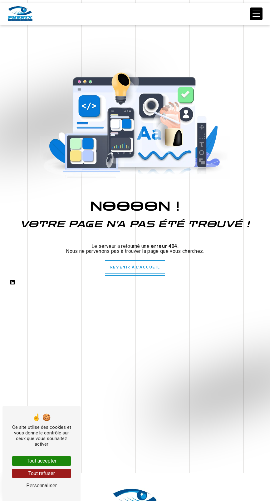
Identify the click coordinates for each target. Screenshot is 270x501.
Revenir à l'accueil (135, 267)
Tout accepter (41, 461)
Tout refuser (41, 473)
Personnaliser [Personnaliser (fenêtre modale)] (41, 485)
